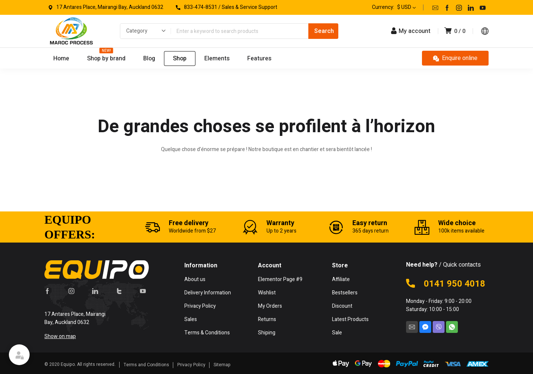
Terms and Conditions (146, 364)
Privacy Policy (191, 364)
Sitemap (222, 364)
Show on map (60, 336)
